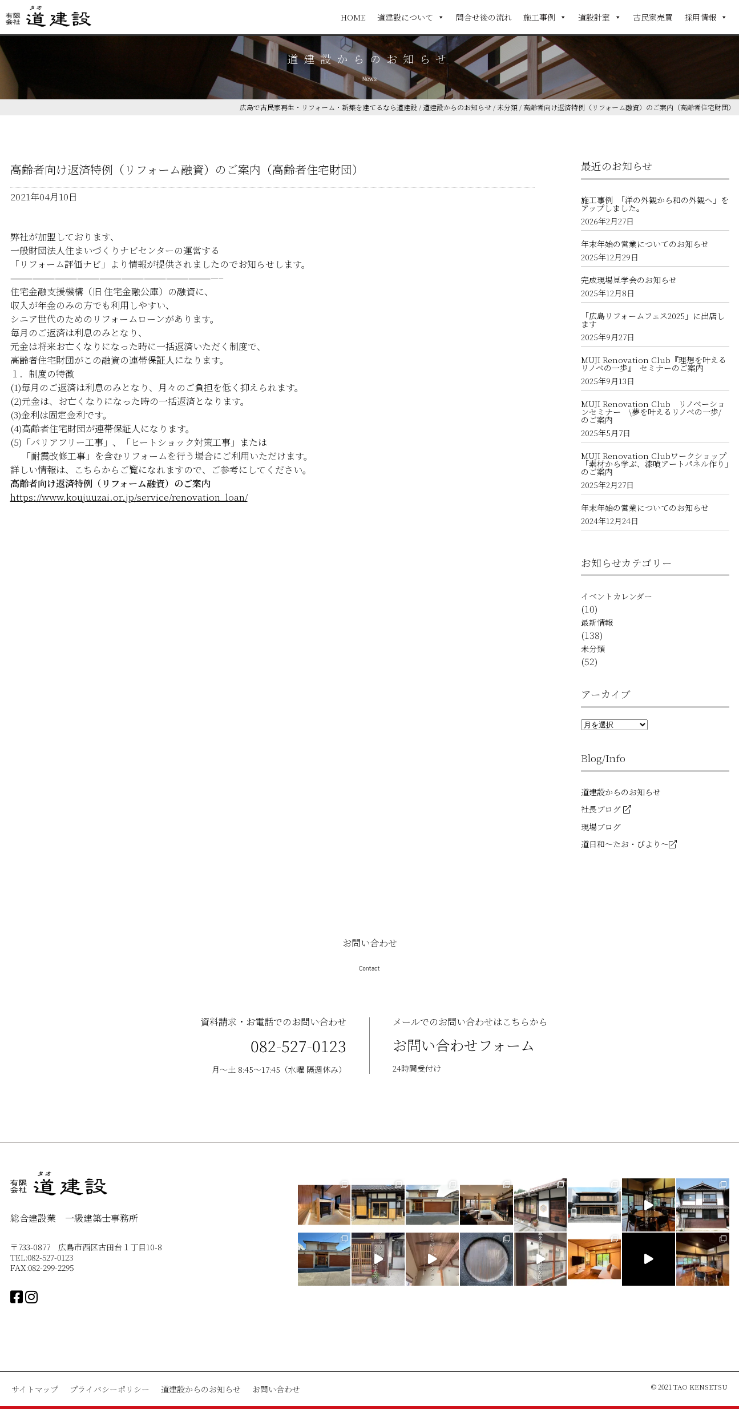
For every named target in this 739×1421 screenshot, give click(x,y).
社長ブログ (606, 809)
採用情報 (706, 17)
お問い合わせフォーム (466, 1044)
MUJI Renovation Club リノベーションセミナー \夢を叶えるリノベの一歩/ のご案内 (655, 411)
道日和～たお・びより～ (629, 844)
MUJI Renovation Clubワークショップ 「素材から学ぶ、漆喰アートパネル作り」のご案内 (655, 463)
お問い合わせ (276, 1389)
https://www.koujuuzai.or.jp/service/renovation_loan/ (129, 497)
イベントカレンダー (616, 596)
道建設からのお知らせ (621, 792)
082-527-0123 (298, 1045)
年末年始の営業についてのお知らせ (645, 243)
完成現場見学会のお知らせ (629, 279)
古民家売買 (653, 17)
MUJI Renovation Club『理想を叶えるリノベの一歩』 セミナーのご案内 (653, 363)
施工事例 (545, 17)
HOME (353, 17)
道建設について (411, 17)
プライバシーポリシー (110, 1389)
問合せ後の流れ (484, 17)
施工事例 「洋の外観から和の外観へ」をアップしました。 (655, 204)
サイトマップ (34, 1389)
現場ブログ (601, 826)
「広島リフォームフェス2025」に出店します (653, 319)
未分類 (593, 648)
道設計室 (599, 17)
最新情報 (597, 622)
